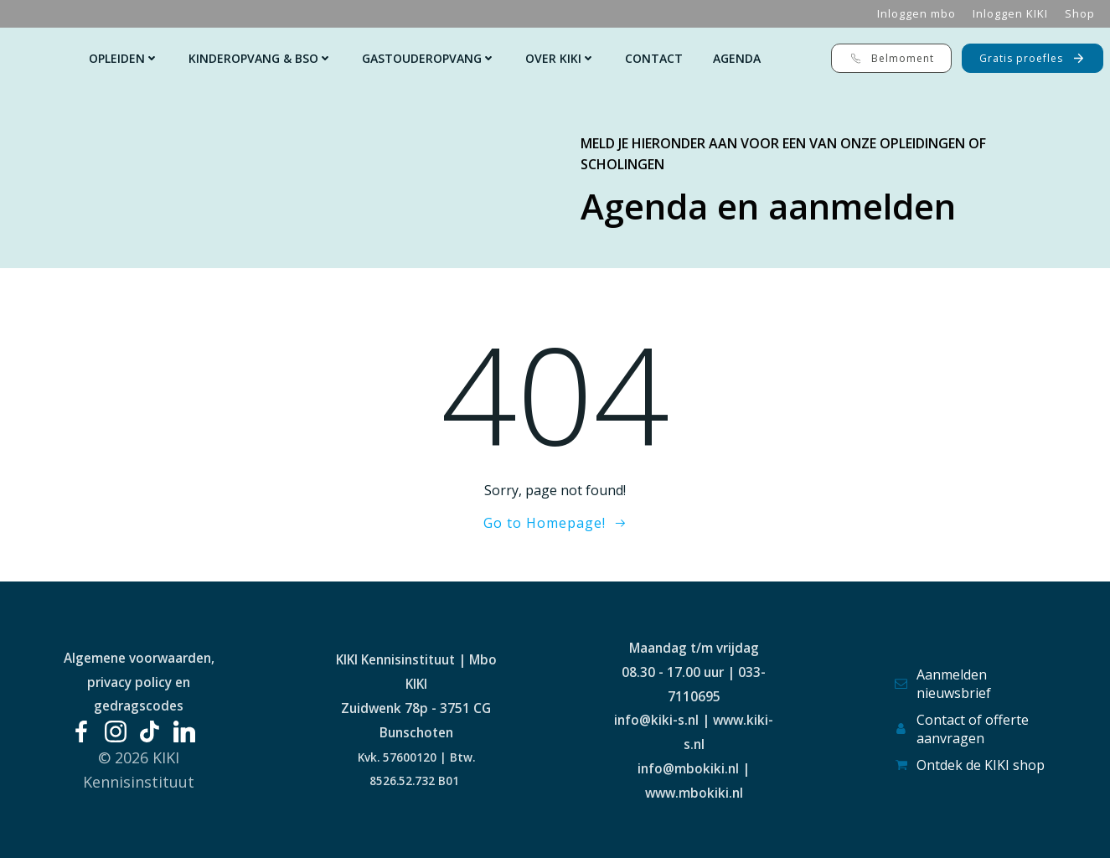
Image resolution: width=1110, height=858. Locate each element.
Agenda (737, 58)
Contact (654, 58)
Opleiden (123, 58)
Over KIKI (560, 58)
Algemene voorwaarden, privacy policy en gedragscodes (139, 682)
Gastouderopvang (428, 58)
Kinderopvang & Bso (260, 58)
